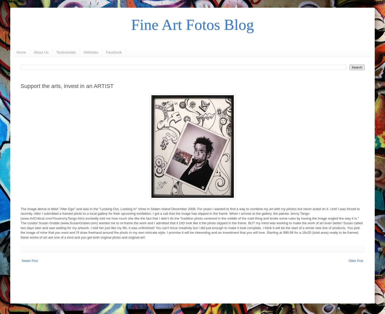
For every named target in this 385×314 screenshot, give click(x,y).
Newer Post (30, 261)
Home (21, 52)
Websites (91, 52)
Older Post (356, 261)
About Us (41, 52)
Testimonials (66, 52)
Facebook (114, 52)
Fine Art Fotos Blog (192, 24)
